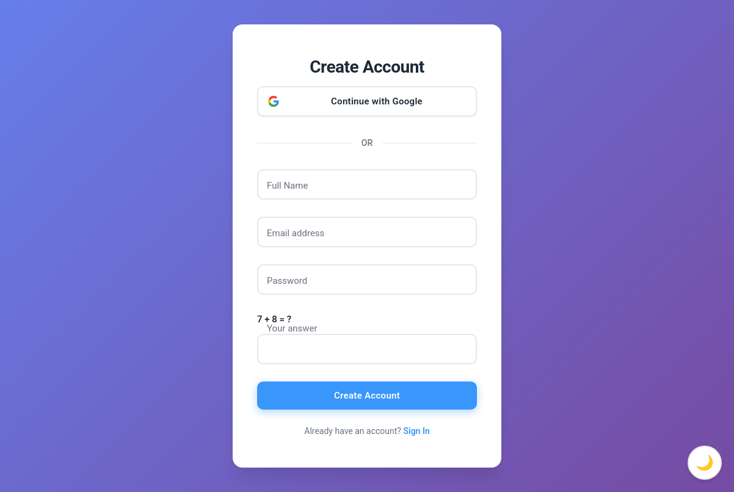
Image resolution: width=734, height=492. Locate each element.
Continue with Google (377, 101)
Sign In (416, 431)
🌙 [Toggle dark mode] (705, 462)
